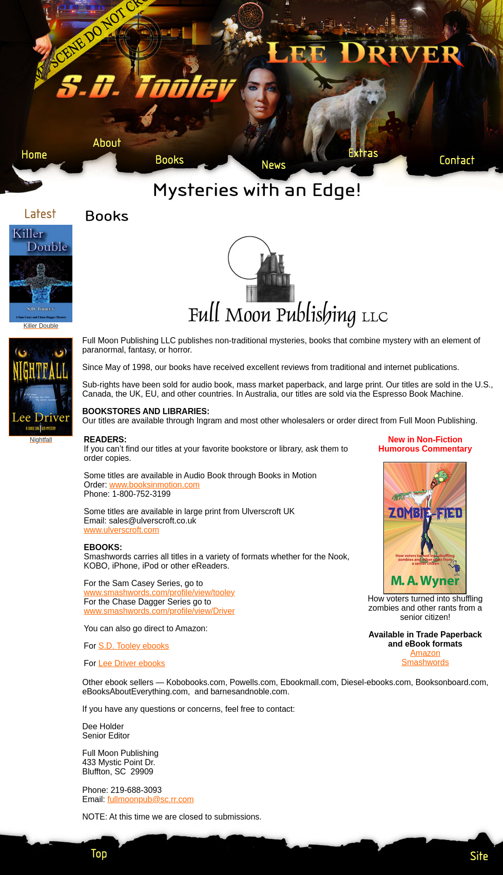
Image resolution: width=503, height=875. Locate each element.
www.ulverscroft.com (121, 530)
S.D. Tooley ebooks (134, 645)
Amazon (425, 653)
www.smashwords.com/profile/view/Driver (159, 611)
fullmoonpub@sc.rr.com (150, 799)
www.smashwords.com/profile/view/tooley (159, 592)
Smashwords (425, 662)
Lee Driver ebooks (132, 663)
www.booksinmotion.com (154, 484)
